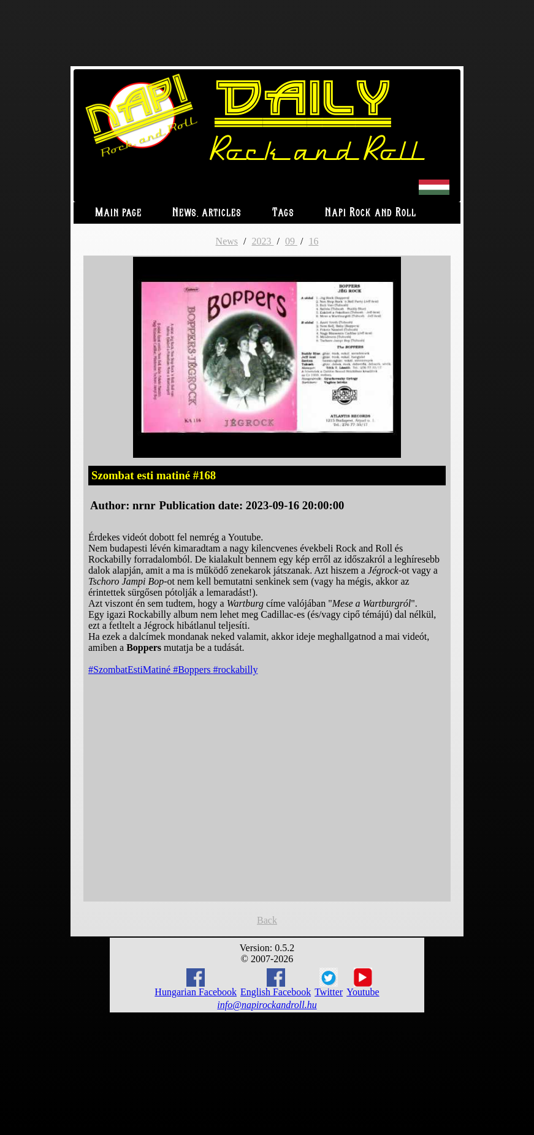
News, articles (207, 213)
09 (291, 241)
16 (313, 241)
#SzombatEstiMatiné (130, 669)
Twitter (329, 982)
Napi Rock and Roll (370, 213)
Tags (283, 213)
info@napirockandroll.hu (266, 1005)
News (227, 241)
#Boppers (193, 669)
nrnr (143, 505)
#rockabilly (235, 669)
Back (267, 920)
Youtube (363, 982)
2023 (262, 241)
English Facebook (275, 982)
